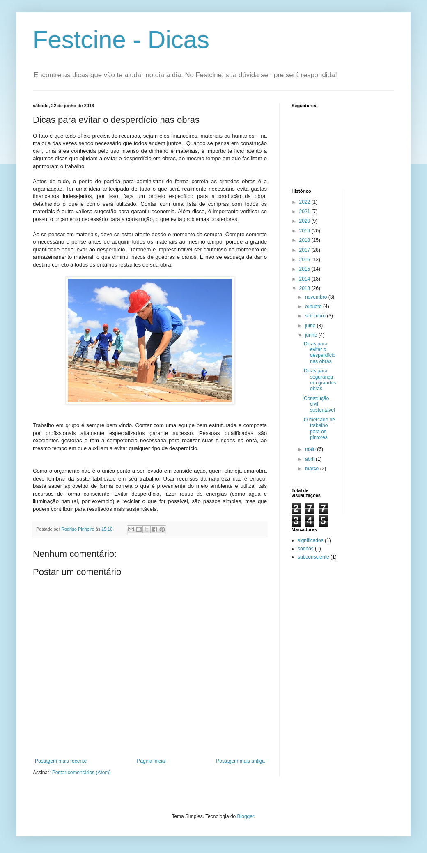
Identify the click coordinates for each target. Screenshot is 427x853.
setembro (316, 316)
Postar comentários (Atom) (81, 772)
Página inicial (151, 761)
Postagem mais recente (61, 761)
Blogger (245, 816)
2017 (305, 250)
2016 (305, 259)
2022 (305, 202)
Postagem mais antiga (240, 761)
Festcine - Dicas (121, 39)
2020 (305, 221)
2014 (305, 279)
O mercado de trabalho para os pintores (319, 428)
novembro (316, 297)
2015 (305, 269)
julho (311, 326)
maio (311, 449)
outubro (314, 306)
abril (310, 459)
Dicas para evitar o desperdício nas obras (319, 352)
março (312, 468)
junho (312, 335)
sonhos (306, 549)
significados (311, 540)
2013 (305, 288)
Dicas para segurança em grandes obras (320, 379)
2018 (305, 240)
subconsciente (313, 557)
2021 (305, 211)
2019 (305, 231)
